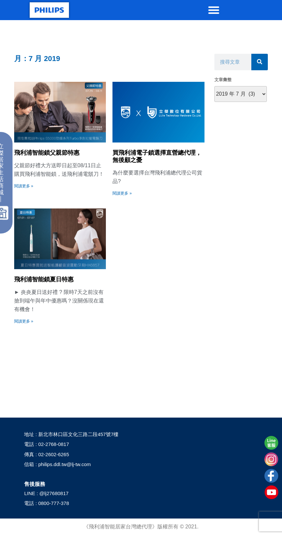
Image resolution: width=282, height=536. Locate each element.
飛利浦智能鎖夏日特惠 (44, 279)
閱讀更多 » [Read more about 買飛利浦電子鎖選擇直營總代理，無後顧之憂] (122, 193)
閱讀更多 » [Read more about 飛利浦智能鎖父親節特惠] (23, 186)
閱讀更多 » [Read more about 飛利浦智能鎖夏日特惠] (23, 321)
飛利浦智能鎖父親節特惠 (46, 152)
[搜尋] (259, 62)
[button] (214, 10)
